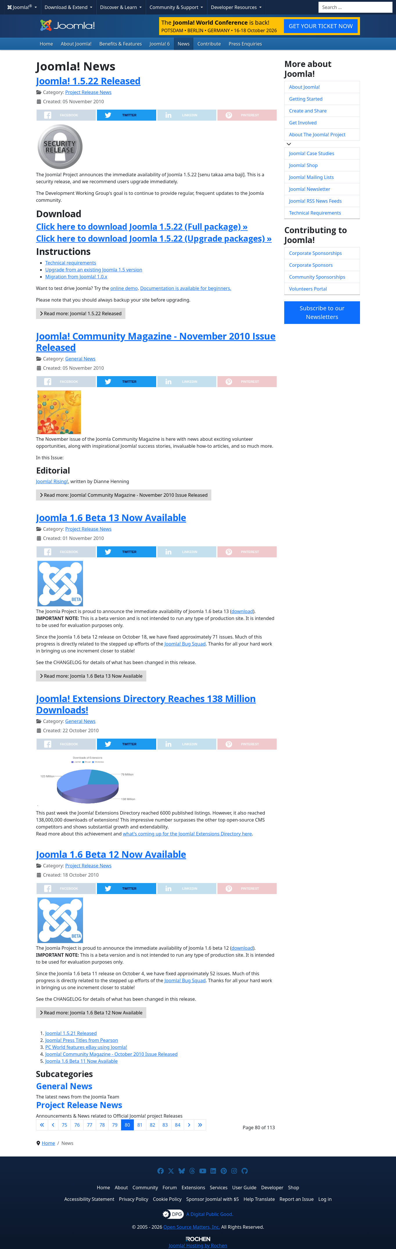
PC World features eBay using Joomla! (86, 1047)
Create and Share (308, 111)
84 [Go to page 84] (177, 1125)
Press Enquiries (245, 44)
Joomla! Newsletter (309, 189)
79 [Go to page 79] (114, 1125)
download (242, 611)
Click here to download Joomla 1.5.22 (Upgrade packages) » (154, 238)
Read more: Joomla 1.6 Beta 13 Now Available (91, 676)
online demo (124, 288)
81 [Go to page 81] (140, 1125)
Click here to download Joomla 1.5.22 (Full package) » (142, 226)
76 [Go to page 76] (77, 1125)
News (184, 44)
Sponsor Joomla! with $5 (212, 1199)
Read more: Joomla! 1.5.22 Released (81, 313)
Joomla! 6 (160, 44)
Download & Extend (67, 7)
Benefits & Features (120, 44)
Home (46, 44)
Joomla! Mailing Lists (311, 177)
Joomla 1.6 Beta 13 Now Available (111, 517)
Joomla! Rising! (52, 481)
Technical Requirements (315, 213)
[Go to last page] (200, 1124)
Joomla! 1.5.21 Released (71, 1033)
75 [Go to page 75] (64, 1125)
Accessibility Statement (89, 1199)
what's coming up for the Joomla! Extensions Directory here (187, 834)
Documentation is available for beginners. (185, 288)
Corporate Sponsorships (315, 253)
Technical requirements (70, 263)
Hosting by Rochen (198, 1245)
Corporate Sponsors (311, 265)
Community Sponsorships (317, 277)
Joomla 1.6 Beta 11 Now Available (81, 1061)
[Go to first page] (42, 1124)
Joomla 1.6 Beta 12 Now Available (111, 854)
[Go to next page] (189, 1124)
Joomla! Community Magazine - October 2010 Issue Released (111, 1054)
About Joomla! (76, 44)
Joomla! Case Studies (311, 153)
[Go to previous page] (53, 1124)
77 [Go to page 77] (89, 1125)
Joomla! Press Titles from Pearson (81, 1040)
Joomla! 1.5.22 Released (88, 81)
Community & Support (174, 7)
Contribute (209, 44)
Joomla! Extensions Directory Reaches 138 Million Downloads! (146, 704)
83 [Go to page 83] (165, 1125)
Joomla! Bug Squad (185, 644)
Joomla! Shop (303, 165)
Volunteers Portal (308, 289)
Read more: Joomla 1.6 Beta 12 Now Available (91, 1012)
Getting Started (306, 99)
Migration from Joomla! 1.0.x (76, 276)
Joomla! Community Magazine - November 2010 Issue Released (156, 341)
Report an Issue (297, 1199)
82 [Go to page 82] (152, 1125)
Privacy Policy (133, 1199)
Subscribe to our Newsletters (322, 312)
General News (80, 359)
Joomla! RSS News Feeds (315, 201)
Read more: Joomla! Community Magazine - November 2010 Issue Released (124, 495)
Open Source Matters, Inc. (191, 1227)
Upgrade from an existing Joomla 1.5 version (93, 270)
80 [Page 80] (127, 1125)
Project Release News (88, 92)
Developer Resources (234, 7)
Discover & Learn (119, 7)
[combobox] (355, 7)
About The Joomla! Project (317, 134)
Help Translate (259, 1199)
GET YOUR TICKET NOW (321, 26)
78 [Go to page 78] (102, 1125)
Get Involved (303, 122)
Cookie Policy (167, 1199)
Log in (325, 1199)
